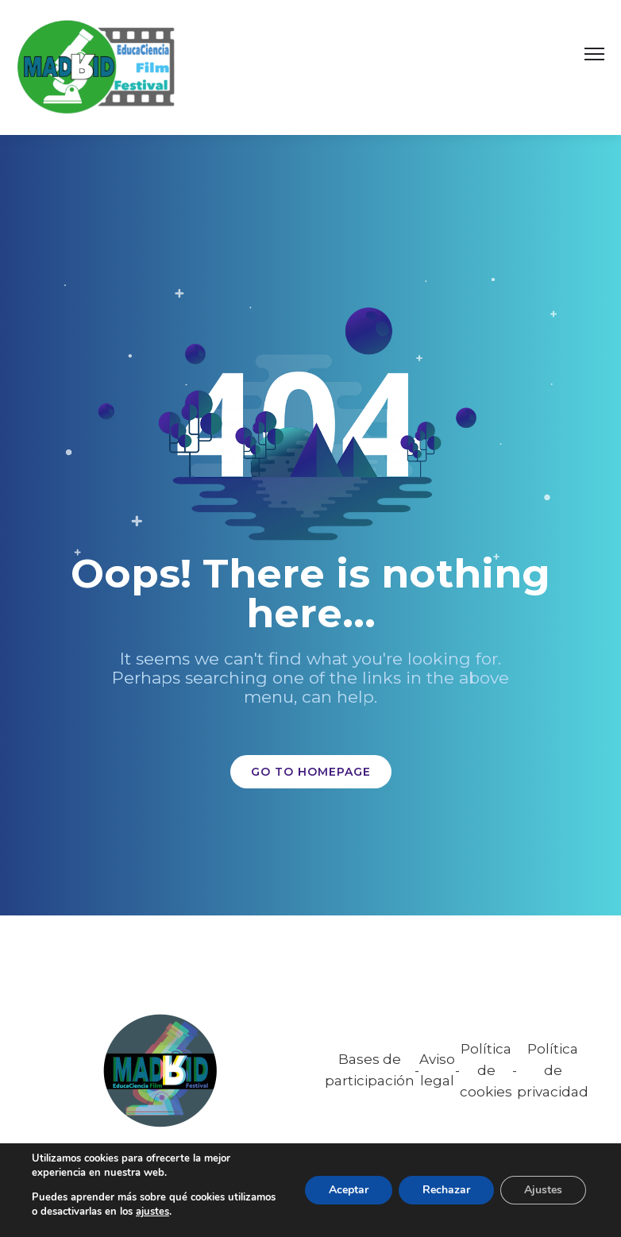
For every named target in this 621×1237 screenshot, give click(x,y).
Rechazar (446, 1189)
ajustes (152, 1211)
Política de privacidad (552, 1070)
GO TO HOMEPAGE (311, 772)
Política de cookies (486, 1070)
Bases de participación (370, 1070)
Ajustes (543, 1189)
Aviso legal (437, 1070)
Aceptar (348, 1189)
